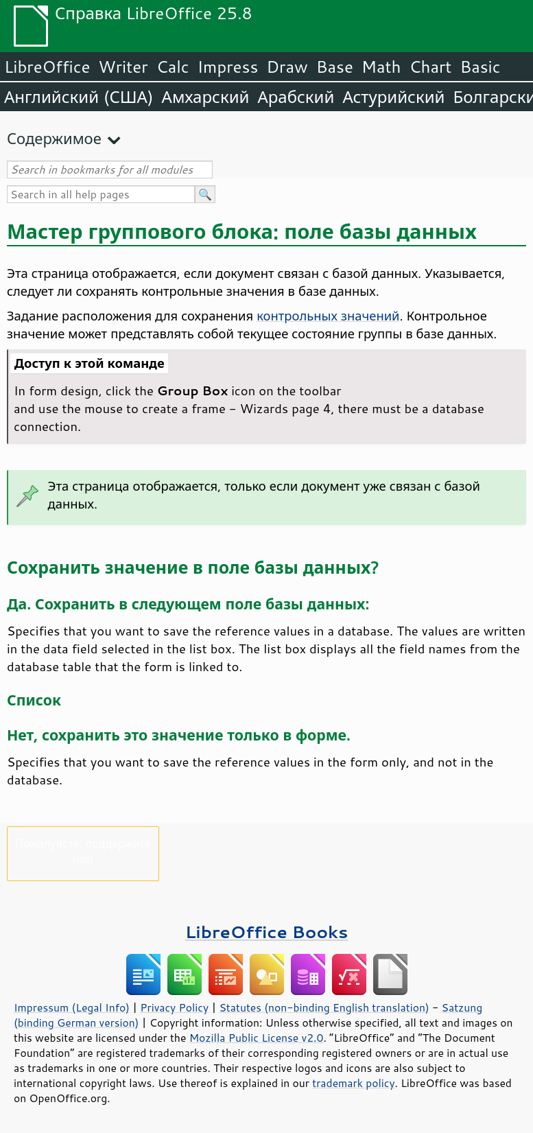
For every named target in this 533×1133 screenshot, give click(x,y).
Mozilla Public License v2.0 (256, 1037)
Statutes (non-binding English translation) (324, 1007)
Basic (480, 66)
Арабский (295, 96)
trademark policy (353, 1082)
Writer (122, 66)
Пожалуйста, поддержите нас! (82, 851)
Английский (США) (79, 96)
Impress (228, 66)
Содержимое (54, 138)
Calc (172, 66)
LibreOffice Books (266, 932)
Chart (430, 66)
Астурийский (393, 96)
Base (334, 66)
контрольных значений (328, 316)
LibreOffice (47, 66)
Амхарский (206, 96)
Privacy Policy (174, 1007)
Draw (286, 66)
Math (381, 66)
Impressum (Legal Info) (72, 1007)
